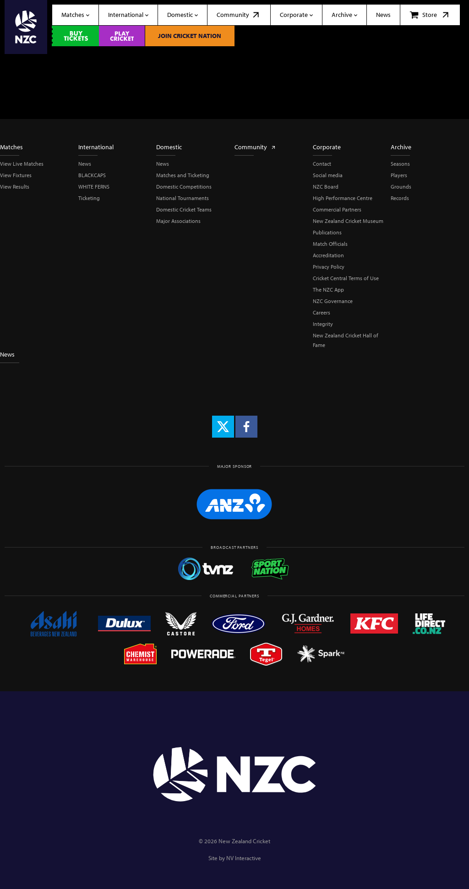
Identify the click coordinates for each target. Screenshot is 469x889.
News (84, 163)
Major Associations (178, 220)
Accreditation (328, 255)
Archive (401, 147)
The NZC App (328, 289)
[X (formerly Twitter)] (223, 427)
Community (255, 147)
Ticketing (89, 198)
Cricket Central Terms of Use (346, 278)
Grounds (401, 186)
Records (400, 198)
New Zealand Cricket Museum (348, 220)
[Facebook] (246, 427)
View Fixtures (16, 175)
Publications (327, 232)
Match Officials (330, 243)
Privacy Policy (328, 266)
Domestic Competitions (184, 186)
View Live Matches (22, 163)
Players (399, 175)
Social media (328, 175)
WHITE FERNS (93, 186)
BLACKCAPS (92, 175)
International (96, 147)
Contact (322, 163)
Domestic (169, 147)
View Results (14, 186)
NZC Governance (333, 301)
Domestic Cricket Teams (184, 209)
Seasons (400, 163)
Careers (321, 312)
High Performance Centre (342, 198)
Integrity (323, 323)
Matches (11, 147)
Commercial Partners (337, 209)
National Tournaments (182, 198)
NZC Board (325, 186)
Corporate (327, 147)
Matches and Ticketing (182, 175)
